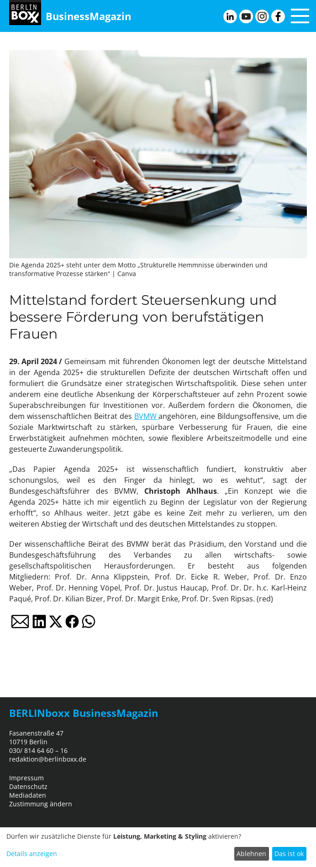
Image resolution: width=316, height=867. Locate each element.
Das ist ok (289, 853)
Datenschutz (28, 786)
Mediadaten (27, 795)
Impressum (26, 777)
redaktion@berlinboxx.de (47, 759)
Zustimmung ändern (40, 803)
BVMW (146, 416)
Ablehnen (251, 853)
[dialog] (158, 847)
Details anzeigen (31, 853)
